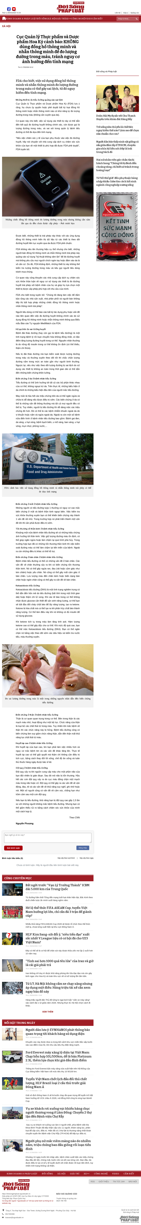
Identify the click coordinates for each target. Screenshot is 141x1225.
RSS (93, 1181)
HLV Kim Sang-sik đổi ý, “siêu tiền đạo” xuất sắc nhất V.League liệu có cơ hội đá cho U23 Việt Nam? (58, 938)
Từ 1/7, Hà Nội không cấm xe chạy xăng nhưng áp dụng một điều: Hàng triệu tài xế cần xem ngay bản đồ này (59, 987)
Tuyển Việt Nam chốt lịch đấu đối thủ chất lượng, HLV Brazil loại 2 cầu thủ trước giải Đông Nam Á (56, 1083)
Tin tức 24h (119, 1181)
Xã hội (52, 18)
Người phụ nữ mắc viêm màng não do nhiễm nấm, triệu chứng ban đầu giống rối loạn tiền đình (58, 1145)
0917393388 (9, 1214)
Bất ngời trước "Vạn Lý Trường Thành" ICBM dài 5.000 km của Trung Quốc (58, 887)
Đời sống (42, 18)
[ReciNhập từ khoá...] (127, 19)
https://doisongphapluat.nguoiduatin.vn (16, 1194)
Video (88, 18)
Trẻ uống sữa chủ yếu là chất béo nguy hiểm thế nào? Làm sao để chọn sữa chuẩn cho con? (117, 130)
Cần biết (97, 18)
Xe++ (68, 18)
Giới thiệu (104, 1181)
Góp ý (125, 13)
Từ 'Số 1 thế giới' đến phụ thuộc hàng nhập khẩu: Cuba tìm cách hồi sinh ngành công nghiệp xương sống (117, 181)
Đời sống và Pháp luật (106, 71)
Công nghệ (78, 18)
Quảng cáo (135, 13)
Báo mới (133, 1181)
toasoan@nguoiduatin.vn (14, 1218)
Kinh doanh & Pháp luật (21, 18)
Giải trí (60, 18)
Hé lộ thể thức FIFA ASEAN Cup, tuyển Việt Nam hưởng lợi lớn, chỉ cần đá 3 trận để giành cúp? (59, 912)
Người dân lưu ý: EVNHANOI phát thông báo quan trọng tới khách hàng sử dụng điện (58, 1032)
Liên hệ (117, 13)
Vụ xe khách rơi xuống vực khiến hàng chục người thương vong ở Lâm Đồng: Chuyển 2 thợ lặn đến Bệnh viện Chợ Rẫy (59, 1112)
